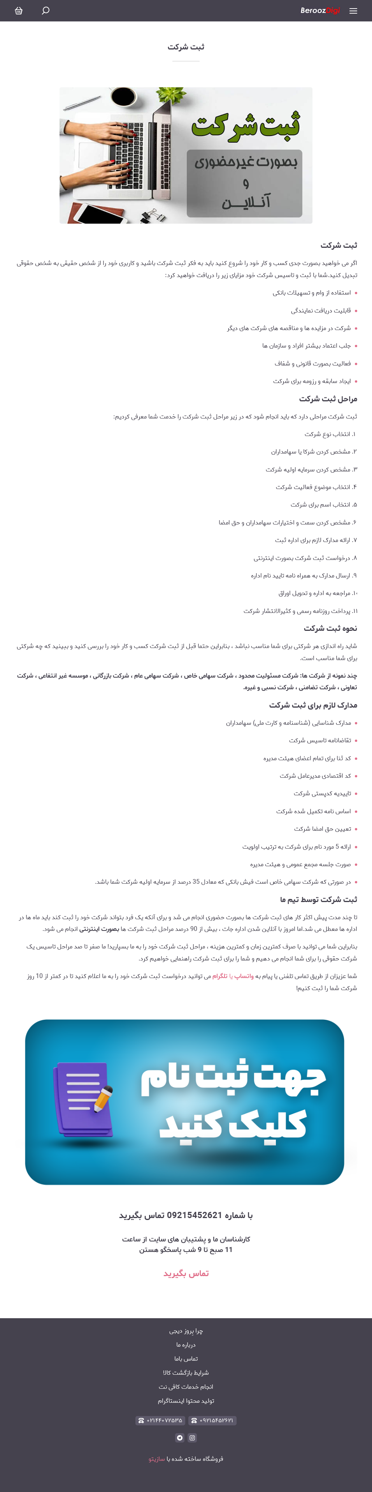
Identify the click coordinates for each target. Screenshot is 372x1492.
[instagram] (192, 1438)
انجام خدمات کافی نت (186, 1387)
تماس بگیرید (186, 1274)
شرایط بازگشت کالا (186, 1373)
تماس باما (186, 1359)
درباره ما (186, 1345)
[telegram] (179, 1438)
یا (232, 976)
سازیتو (157, 1459)
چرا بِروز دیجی (186, 1331)
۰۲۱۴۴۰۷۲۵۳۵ (160, 1420)
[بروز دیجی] (320, 11)
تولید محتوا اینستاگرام (186, 1401)
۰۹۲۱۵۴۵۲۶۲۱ (212, 1420)
